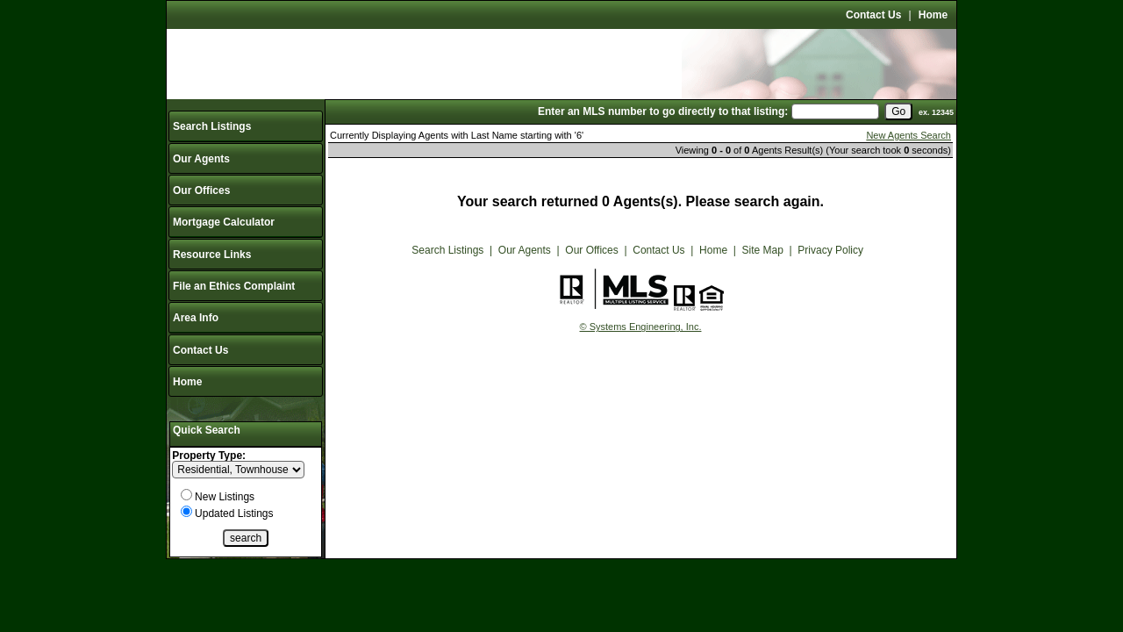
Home (933, 15)
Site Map (762, 250)
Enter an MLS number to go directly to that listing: (663, 111)
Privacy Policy (830, 250)
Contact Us (873, 15)
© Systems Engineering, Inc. (641, 326)
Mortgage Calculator (224, 222)
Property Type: (209, 455)
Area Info (195, 318)
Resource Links (212, 254)
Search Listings (212, 126)
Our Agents (201, 159)
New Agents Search (908, 135)
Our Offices (201, 190)
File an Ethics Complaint (234, 286)
